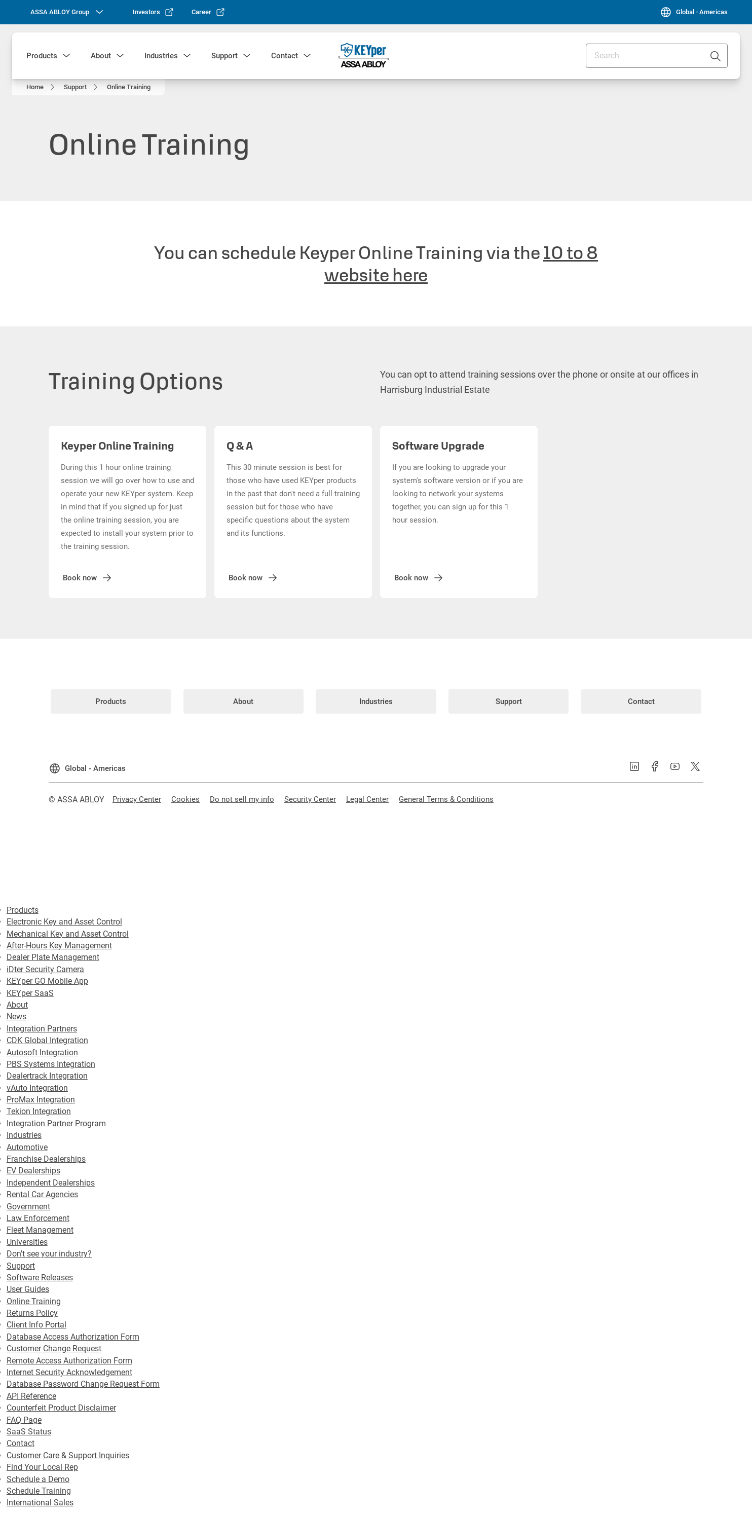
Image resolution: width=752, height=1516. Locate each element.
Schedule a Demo (38, 1479)
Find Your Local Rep (42, 1467)
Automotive (27, 1147)
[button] (66, 56)
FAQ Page (24, 1420)
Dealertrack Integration (47, 1076)
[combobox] (657, 56)
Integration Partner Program (56, 1123)
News (16, 1016)
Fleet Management (40, 1230)
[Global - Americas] (694, 12)
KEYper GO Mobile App (47, 981)
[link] (153, 12)
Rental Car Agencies (42, 1194)
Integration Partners (42, 1028)
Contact (284, 55)
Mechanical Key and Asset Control (68, 934)
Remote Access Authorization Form (69, 1360)
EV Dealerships (33, 1170)
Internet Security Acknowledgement (69, 1372)
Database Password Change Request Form (83, 1384)
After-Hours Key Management (59, 945)
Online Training (34, 1301)
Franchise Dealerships (46, 1159)
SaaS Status (29, 1431)
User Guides (28, 1289)
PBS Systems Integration (51, 1064)
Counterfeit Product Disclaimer (61, 1408)
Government (28, 1206)
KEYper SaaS (30, 993)
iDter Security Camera (45, 969)
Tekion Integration (39, 1111)
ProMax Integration (41, 1099)
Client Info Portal (36, 1324)
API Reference (31, 1396)
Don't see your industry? (49, 1254)
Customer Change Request (54, 1348)
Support (224, 55)
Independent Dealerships (51, 1183)
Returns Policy (32, 1313)
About (101, 55)
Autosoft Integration (42, 1052)
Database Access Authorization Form (73, 1337)
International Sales (40, 1502)
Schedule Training (39, 1491)
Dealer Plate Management (53, 957)
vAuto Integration (37, 1088)
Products (41, 55)
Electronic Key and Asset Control (64, 922)
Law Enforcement (38, 1218)
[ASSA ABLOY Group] (67, 12)
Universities (27, 1242)
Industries (161, 55)
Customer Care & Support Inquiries (68, 1455)
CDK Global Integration (47, 1040)
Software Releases (40, 1277)
